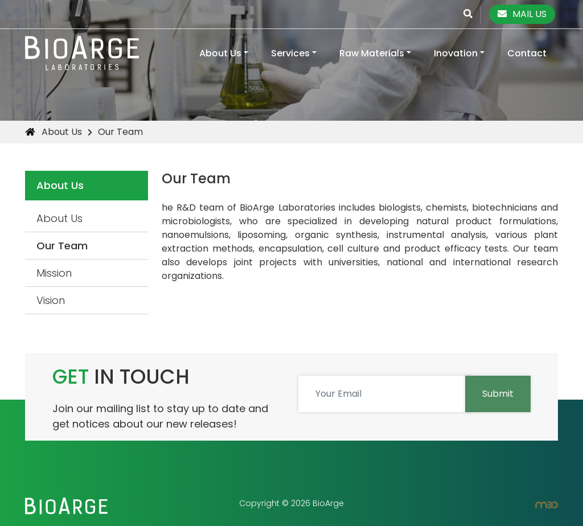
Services (290, 53)
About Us (220, 53)
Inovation (456, 53)
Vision (50, 300)
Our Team (62, 246)
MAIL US (522, 13)
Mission (54, 273)
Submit (498, 393)
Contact (527, 53)
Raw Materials (371, 53)
